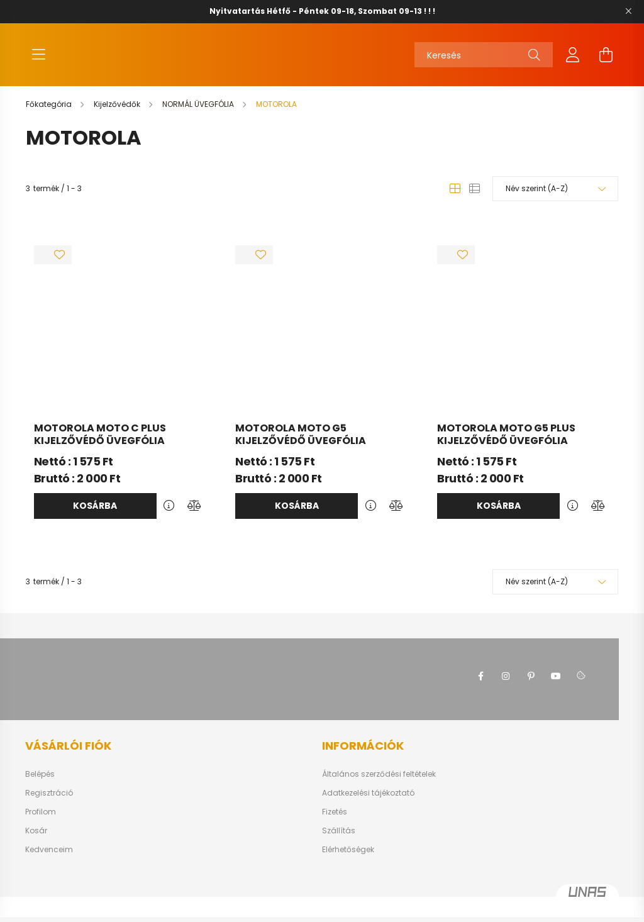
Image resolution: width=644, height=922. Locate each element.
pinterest (530, 688)
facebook (480, 688)
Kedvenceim (49, 862)
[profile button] (573, 61)
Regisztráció (49, 805)
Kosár (36, 843)
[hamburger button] (38, 61)
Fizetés (334, 824)
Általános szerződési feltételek (379, 786)
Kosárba (95, 518)
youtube (556, 688)
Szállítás (338, 843)
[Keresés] (483, 61)
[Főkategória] (50, 116)
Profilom (40, 824)
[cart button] (605, 61)
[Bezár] (628, 11)
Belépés (40, 786)
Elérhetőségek (348, 862)
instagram (505, 688)
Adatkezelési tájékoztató (368, 805)
